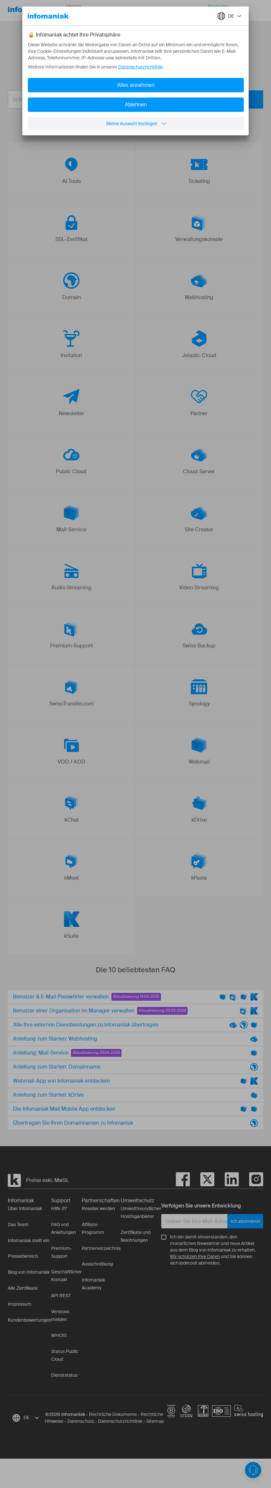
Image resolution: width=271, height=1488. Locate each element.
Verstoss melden (60, 1315)
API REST (61, 1295)
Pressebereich (23, 1256)
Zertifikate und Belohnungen (135, 1236)
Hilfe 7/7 (59, 1208)
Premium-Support (61, 1252)
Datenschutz (80, 1421)
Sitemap (155, 1421)
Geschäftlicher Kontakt (66, 1276)
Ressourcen (116, 10)
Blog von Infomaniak (29, 1272)
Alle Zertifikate (22, 1288)
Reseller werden (98, 1208)
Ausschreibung (97, 1264)
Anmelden (260, 10)
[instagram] (251, 1180)
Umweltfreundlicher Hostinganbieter (141, 1212)
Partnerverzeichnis (101, 1248)
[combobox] (130, 99)
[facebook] (183, 1180)
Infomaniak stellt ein (28, 1240)
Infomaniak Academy (93, 1284)
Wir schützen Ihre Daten (195, 1256)
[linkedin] (226, 1180)
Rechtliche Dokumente (113, 1414)
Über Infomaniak (25, 1208)
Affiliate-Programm (93, 1228)
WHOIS (59, 1335)
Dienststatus (64, 1375)
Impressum (20, 1304)
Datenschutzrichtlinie (120, 1421)
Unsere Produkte (80, 11)
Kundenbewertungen (29, 1320)
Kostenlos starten (218, 11)
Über (146, 10)
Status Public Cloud (64, 1355)
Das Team (18, 1224)
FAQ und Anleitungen (63, 1228)
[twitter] (202, 1180)
